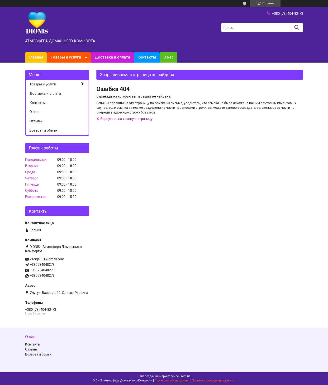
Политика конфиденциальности (213, 380)
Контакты (147, 57)
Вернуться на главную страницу (126, 119)
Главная (36, 57)
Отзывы (36, 121)
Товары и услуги (66, 57)
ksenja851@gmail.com (47, 259)
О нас (168, 57)
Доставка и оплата (112, 57)
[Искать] (296, 27)
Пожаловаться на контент (172, 380)
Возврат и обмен (43, 130)
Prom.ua (185, 376)
